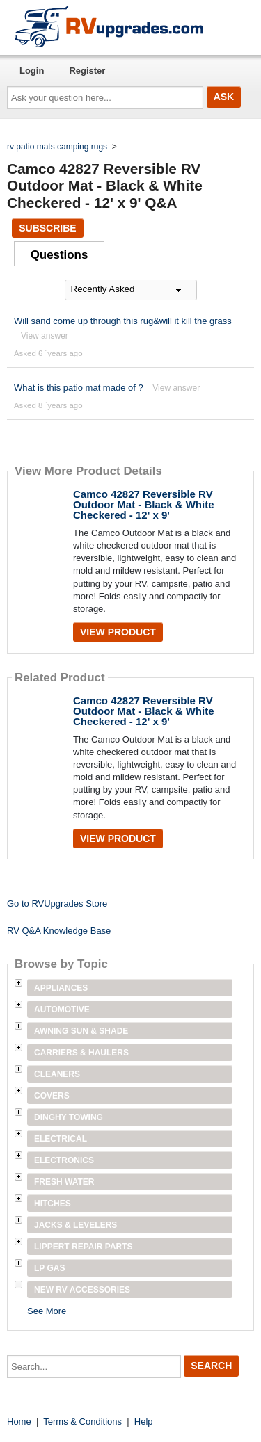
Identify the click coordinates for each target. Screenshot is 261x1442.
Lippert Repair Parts (83, 1246)
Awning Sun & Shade (81, 1031)
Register (87, 70)
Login (31, 70)
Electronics (64, 1160)
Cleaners (57, 1074)
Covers (52, 1096)
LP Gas (49, 1268)
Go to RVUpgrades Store (57, 903)
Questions (59, 254)
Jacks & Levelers (75, 1225)
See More (46, 1311)
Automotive (62, 1009)
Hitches (52, 1203)
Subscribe (47, 228)
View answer (44, 336)
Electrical (60, 1139)
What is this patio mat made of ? (78, 387)
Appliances (61, 988)
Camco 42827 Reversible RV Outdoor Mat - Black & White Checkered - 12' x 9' (143, 504)
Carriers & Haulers (81, 1053)
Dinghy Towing (68, 1117)
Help (143, 1421)
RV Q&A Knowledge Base (59, 930)
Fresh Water (64, 1182)
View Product (118, 632)
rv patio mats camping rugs (57, 147)
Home (19, 1421)
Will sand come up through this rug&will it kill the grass (123, 321)
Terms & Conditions (82, 1421)
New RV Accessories (82, 1290)
